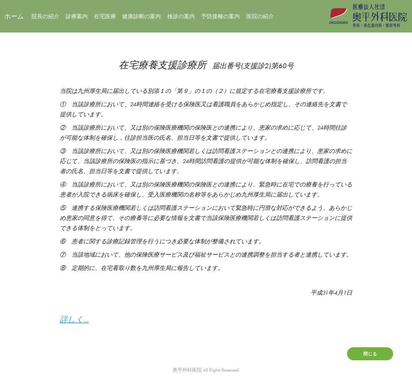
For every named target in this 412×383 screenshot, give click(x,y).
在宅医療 (105, 16)
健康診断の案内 (141, 16)
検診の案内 (181, 16)
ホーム (14, 16)
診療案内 (77, 16)
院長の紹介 (45, 16)
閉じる (370, 353)
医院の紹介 (260, 16)
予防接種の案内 (220, 16)
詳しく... (74, 319)
